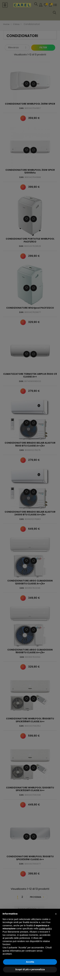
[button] (55, 913)
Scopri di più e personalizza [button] (30, 969)
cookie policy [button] (45, 928)
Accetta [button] (30, 962)
